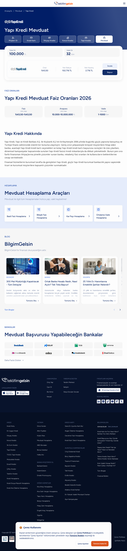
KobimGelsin (41, 471)
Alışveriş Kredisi (70, 480)
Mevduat (18, 11)
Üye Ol (49, 387)
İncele (109, 66)
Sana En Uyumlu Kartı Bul (74, 426)
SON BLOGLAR (102, 426)
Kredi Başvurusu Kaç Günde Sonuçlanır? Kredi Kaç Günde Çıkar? (107, 440)
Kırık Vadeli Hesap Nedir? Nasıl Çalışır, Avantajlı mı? (106, 464)
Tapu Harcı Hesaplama (45, 496)
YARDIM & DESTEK (70, 379)
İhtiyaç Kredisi (12, 436)
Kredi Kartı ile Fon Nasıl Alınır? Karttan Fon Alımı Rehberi (108, 433)
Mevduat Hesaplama (44, 440)
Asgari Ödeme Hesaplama (74, 431)
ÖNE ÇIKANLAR (113, 426)
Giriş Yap (50, 382)
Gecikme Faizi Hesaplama (74, 436)
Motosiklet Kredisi (13, 459)
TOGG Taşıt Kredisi (14, 455)
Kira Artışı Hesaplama (44, 487)
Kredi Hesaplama (13, 479)
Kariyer (49, 397)
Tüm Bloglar (9, 310)
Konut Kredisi (11, 440)
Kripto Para (41, 436)
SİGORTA (86, 277)
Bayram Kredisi (70, 466)
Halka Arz (40, 455)
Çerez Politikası (119, 537)
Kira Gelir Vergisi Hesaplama (47, 491)
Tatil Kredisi (69, 471)
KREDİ (9, 422)
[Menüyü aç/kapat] (124, 3)
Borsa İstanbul (42, 450)
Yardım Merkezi (69, 382)
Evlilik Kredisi (69, 475)
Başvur (110, 72)
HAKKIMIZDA (52, 379)
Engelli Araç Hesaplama (45, 511)
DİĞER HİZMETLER (44, 483)
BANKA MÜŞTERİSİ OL (45, 462)
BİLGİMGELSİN (102, 422)
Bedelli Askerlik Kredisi (73, 485)
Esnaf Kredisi (11, 464)
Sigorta (39, 515)
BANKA (47, 277)
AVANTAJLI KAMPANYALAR (75, 448)
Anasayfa (8, 11)
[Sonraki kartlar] (120, 310)
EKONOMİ (10, 277)
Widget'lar (40, 520)
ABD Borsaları (42, 445)
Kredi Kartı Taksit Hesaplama (75, 440)
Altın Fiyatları (41, 431)
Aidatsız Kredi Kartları (72, 490)
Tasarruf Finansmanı (72, 461)
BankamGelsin (42, 466)
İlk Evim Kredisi (12, 445)
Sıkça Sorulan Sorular (71, 392)
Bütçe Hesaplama (43, 501)
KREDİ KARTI (69, 422)
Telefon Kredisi (12, 474)
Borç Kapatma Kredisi (72, 456)
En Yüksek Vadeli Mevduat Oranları (77, 495)
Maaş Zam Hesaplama (45, 506)
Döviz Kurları (41, 426)
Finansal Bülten (102, 476)
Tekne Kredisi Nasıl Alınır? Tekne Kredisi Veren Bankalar (107, 458)
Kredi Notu (11, 426)
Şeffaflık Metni (120, 541)
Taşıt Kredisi (11, 450)
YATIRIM (40, 422)
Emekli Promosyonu (44, 475)
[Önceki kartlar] (114, 310)
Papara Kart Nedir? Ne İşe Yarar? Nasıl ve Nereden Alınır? (106, 450)
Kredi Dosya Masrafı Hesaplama (18, 483)
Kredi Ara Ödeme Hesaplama (17, 488)
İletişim (66, 387)
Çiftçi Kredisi (11, 469)
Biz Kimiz (50, 392)
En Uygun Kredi (12, 431)
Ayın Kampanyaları (71, 499)
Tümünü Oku (32, 301)
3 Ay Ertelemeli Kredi (72, 452)
